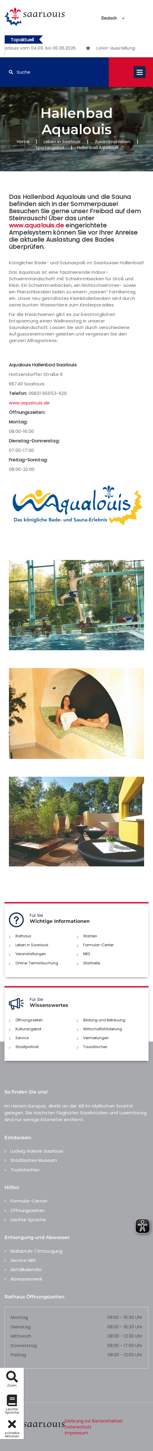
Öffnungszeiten (29, 1020)
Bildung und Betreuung (104, 1020)
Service (22, 1037)
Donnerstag (24, 1345)
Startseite (91, 963)
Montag (19, 1317)
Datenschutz (78, 1427)
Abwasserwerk (26, 1279)
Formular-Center (98, 944)
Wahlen (90, 936)
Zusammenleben (112, 142)
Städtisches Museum (33, 1160)
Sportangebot (50, 148)
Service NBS (23, 1260)
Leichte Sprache (28, 1219)
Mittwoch (21, 1336)
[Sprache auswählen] (106, 18)
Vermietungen (96, 1037)
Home (23, 142)
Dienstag (21, 1327)
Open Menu (140, 72)
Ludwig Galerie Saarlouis (36, 1151)
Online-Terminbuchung (36, 963)
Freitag (18, 1355)
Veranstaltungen (30, 953)
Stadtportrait (27, 1046)
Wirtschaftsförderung (102, 1028)
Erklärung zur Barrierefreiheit (94, 1421)
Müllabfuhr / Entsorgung (36, 1251)
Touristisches (95, 1046)
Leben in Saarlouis (62, 142)
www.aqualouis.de (36, 225)
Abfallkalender (26, 1269)
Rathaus (23, 936)
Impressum (76, 1433)
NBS (86, 953)
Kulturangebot (28, 1028)
